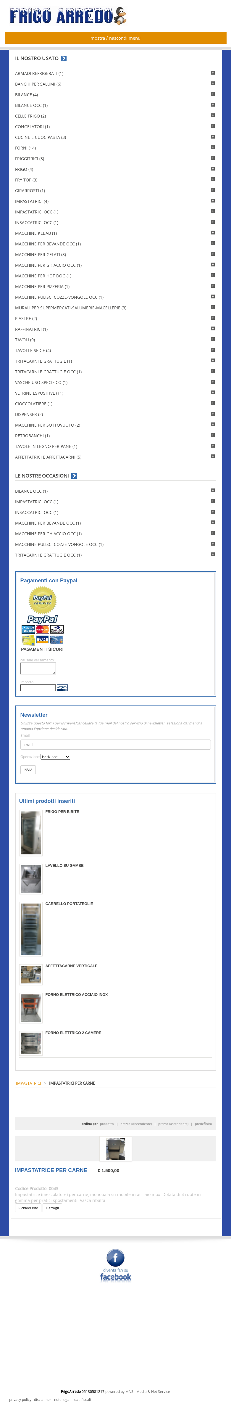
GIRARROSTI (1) (30, 190)
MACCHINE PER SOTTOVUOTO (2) (47, 425)
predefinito (203, 1123)
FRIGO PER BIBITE (62, 812)
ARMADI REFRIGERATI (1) (39, 73)
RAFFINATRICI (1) (31, 329)
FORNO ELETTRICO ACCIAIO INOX (77, 995)
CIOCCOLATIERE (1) (33, 403)
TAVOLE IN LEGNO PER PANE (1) (46, 446)
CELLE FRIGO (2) (30, 116)
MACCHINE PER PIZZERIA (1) (42, 286)
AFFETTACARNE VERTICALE (72, 966)
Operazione (30, 757)
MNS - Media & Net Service (147, 1391)
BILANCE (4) (26, 94)
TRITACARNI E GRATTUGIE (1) (43, 361)
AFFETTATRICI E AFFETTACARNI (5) (48, 457)
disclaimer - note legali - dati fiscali (62, 1399)
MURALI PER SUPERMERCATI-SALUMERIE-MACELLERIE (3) (70, 308)
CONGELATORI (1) (32, 126)
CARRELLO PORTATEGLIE (69, 904)
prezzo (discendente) (136, 1123)
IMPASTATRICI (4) (32, 201)
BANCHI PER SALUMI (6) (38, 84)
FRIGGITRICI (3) (29, 158)
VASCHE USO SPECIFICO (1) (41, 382)
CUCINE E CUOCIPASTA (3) (40, 137)
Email (25, 735)
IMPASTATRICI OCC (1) (36, 212)
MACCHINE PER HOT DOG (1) (43, 276)
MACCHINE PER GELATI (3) (40, 254)
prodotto (107, 1123)
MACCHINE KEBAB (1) (36, 233)
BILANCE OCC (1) (31, 105)
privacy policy (20, 1399)
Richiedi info (28, 1208)
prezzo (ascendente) (173, 1123)
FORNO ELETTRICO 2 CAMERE (73, 1033)
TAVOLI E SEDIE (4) (33, 350)
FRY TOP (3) (26, 180)
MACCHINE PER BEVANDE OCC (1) (48, 244)
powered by (115, 1391)
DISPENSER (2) (29, 414)
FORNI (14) (25, 148)
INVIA (28, 769)
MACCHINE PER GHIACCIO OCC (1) (48, 265)
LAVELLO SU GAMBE (65, 866)
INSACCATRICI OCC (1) (36, 222)
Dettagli (52, 1208)
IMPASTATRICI (28, 1083)
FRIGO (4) (24, 169)
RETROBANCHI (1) (32, 435)
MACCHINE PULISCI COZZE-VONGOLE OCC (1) (59, 297)
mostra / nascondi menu (115, 38)
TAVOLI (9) (25, 340)
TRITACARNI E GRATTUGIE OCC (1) (48, 371)
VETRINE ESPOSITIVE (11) (39, 393)
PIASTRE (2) (26, 318)
